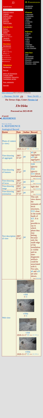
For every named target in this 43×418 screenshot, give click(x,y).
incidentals (28, 8)
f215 (33, 174)
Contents (6, 14)
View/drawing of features (8, 171)
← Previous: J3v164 (10, 96)
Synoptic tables (8, 75)
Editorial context (8, 12)
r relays (27, 41)
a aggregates (29, 14)
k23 (32, 181)
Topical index (7, 23)
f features (28, 18)
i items (27, 20)
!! (26, 297)
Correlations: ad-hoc (9, 79)
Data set (5, 70)
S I (7, 36)
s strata (27, 43)
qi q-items (28, 25)
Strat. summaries (8, 82)
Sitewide (6, 85)
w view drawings (30, 48)
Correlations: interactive (11, 77)
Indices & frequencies (10, 73)
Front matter (7, 18)
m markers (28, 37)
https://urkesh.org (7, 93)
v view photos (29, 46)
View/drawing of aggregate (8, 156)
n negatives (28, 22)
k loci (27, 35)
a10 (32, 157)
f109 (33, 164)
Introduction (7, 46)
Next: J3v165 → (34, 96)
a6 (32, 152)
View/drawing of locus (8, 182)
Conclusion (6, 40)
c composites (29, 16)
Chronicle (6, 38)
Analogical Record (10, 129)
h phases (28, 33)
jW (24, 157)
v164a (25, 313)
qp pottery (28, 27)
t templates (28, 44)
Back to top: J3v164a (7, 124)
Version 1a (32, 100)
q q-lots (27, 23)
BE (8, 52)
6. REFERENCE (8, 118)
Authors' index (7, 16)
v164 (26, 294)
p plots (27, 39)
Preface (5, 29)
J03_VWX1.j (35, 148)
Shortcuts (6, 21)
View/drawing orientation (8, 192)
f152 (33, 169)
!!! (28, 149)
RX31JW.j (38, 161)
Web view (6, 318)
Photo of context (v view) (9, 142)
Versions (5, 19)
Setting (5, 32)
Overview (6, 31)
